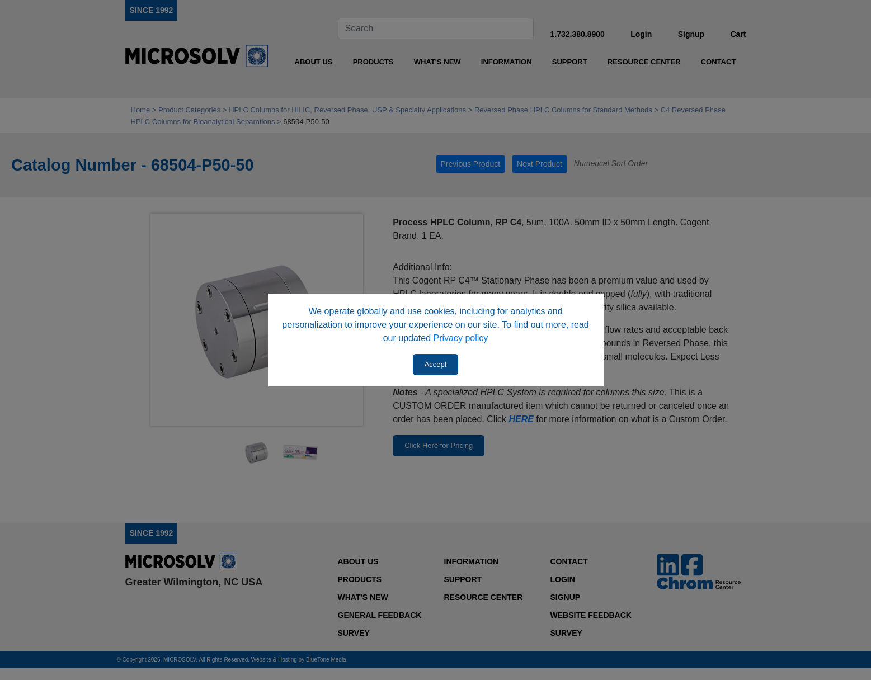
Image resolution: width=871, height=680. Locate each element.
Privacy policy (461, 338)
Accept (436, 364)
